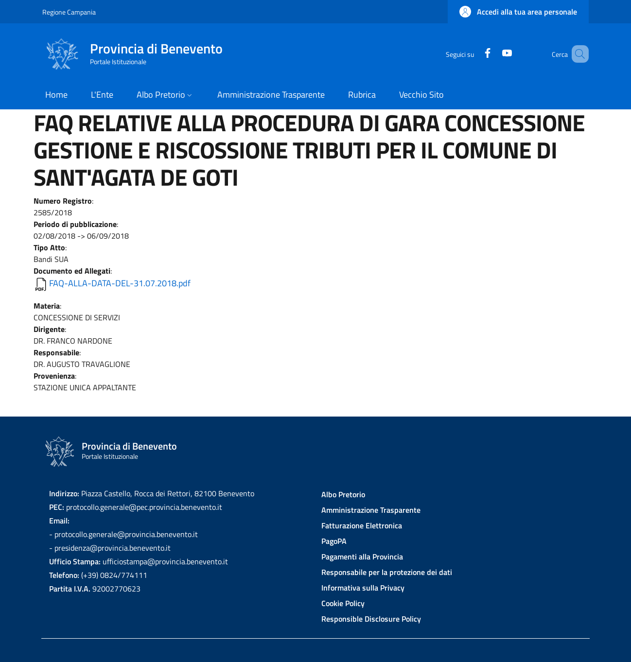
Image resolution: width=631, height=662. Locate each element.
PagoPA (334, 541)
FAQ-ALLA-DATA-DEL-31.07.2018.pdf (120, 283)
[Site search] (577, 54)
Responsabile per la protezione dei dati (386, 572)
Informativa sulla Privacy (362, 587)
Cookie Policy (343, 603)
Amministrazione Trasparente (371, 510)
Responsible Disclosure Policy (371, 619)
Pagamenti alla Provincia (362, 556)
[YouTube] (493, 53)
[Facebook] (473, 53)
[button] (518, 11)
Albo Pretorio (343, 494)
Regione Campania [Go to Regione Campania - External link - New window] (69, 12)
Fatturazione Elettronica (361, 525)
